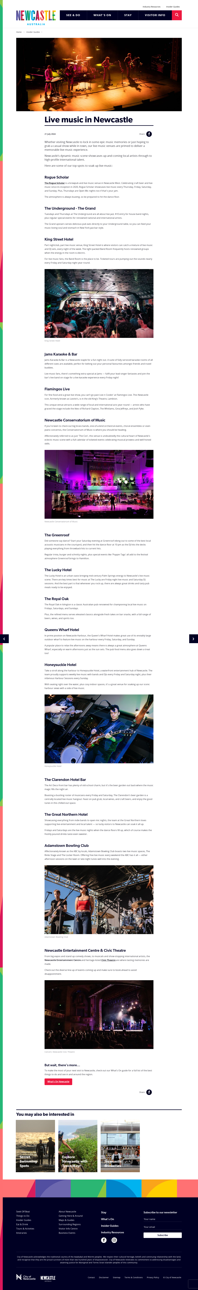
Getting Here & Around (71, 1215)
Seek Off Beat (23, 1211)
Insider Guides (173, 6)
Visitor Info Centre (68, 1228)
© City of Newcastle (172, 1277)
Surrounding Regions (70, 1224)
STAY (128, 15)
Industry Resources (151, 6)
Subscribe (162, 1235)
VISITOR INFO (155, 15)
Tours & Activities (25, 1228)
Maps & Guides (66, 1220)
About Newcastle (67, 1211)
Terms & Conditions (134, 1277)
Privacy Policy (153, 1277)
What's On (107, 1219)
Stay (103, 1212)
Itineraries (21, 1232)
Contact (91, 1277)
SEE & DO (73, 15)
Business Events (67, 1232)
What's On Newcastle (58, 1081)
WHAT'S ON (102, 15)
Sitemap (116, 1277)
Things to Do (22, 1215)
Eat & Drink (22, 1224)
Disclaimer (104, 1277)
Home (19, 32)
